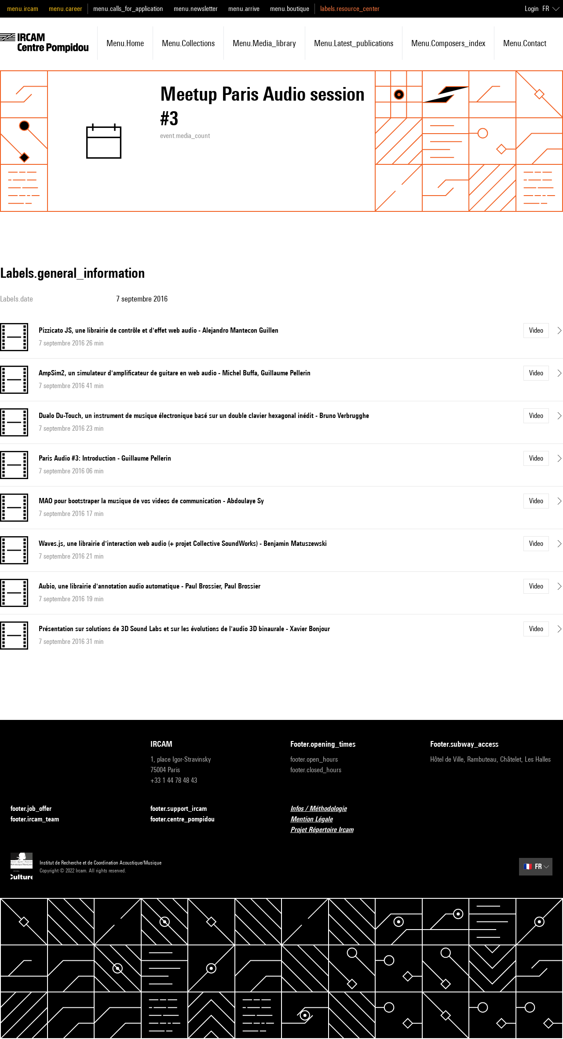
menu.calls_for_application (128, 8)
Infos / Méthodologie (323, 809)
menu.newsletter (196, 8)
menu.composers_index (448, 43)
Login (532, 8)
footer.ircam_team (40, 819)
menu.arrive (244, 8)
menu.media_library (264, 43)
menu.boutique (289, 8)
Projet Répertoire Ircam (327, 830)
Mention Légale (316, 819)
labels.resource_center (350, 8)
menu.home (125, 43)
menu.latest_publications (353, 43)
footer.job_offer (36, 809)
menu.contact (524, 43)
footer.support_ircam (183, 809)
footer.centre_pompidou (187, 819)
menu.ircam (22, 8)
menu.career (65, 8)
